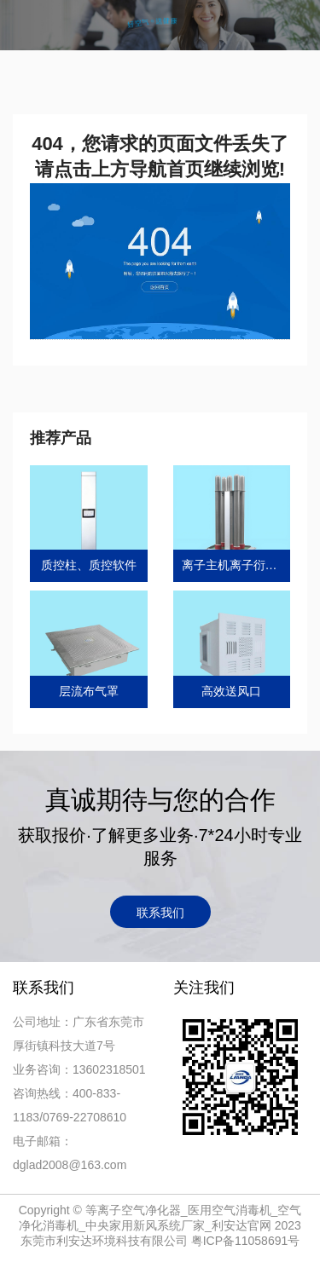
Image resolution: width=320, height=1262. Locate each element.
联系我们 (160, 912)
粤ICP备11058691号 (245, 1241)
